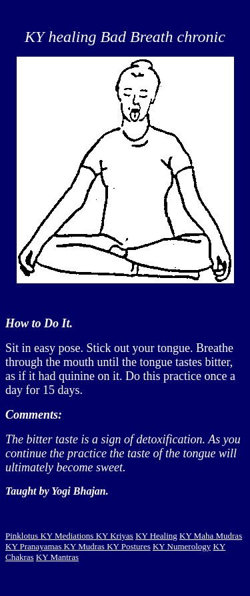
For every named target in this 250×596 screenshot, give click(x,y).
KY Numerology (182, 546)
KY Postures (128, 546)
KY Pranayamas (33, 546)
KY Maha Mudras (210, 536)
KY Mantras (57, 557)
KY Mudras (83, 546)
